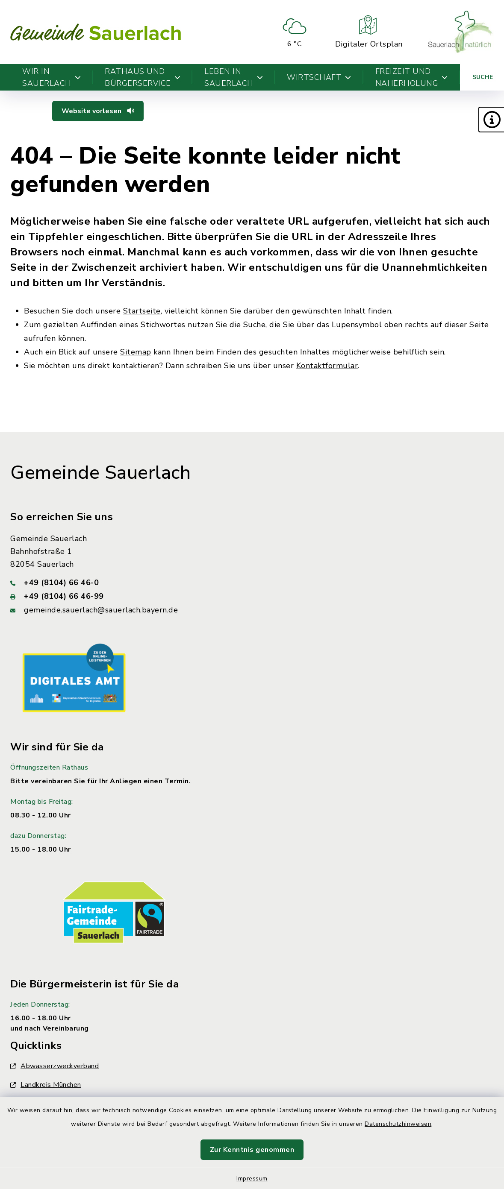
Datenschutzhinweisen (398, 1124)
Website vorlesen (98, 111)
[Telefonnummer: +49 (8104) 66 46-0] (252, 582)
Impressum (252, 1178)
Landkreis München (45, 1084)
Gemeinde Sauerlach (100, 473)
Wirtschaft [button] (319, 77)
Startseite (142, 311)
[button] (491, 119)
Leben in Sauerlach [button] (233, 77)
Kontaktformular (327, 365)
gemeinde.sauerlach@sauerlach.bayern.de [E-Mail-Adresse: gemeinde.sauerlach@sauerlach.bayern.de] (101, 610)
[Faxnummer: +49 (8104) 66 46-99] (252, 596)
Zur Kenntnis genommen (252, 1149)
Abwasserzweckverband (54, 1066)
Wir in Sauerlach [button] (51, 77)
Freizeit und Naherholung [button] (411, 77)
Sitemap (135, 352)
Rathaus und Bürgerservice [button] (142, 77)
